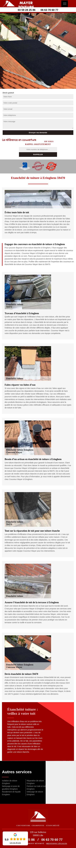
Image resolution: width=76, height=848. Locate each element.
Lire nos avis (15, 843)
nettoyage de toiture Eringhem (35, 793)
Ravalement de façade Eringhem (11, 793)
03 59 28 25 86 (26, 9)
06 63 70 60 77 (49, 9)
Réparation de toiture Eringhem (35, 782)
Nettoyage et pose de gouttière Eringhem (11, 787)
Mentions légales (56, 843)
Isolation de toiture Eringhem (9, 782)
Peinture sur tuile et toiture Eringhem (37, 787)
